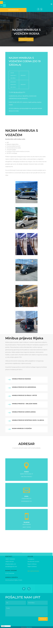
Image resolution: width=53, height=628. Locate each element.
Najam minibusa (28, 564)
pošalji (43, 619)
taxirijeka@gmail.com (10, 566)
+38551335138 (9, 561)
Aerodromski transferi (30, 562)
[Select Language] (6, 626)
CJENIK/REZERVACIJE (13, 9)
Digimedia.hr (29, 627)
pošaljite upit (26, 39)
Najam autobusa (28, 566)
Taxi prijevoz (28, 559)
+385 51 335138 (26, 527)
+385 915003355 (26, 524)
